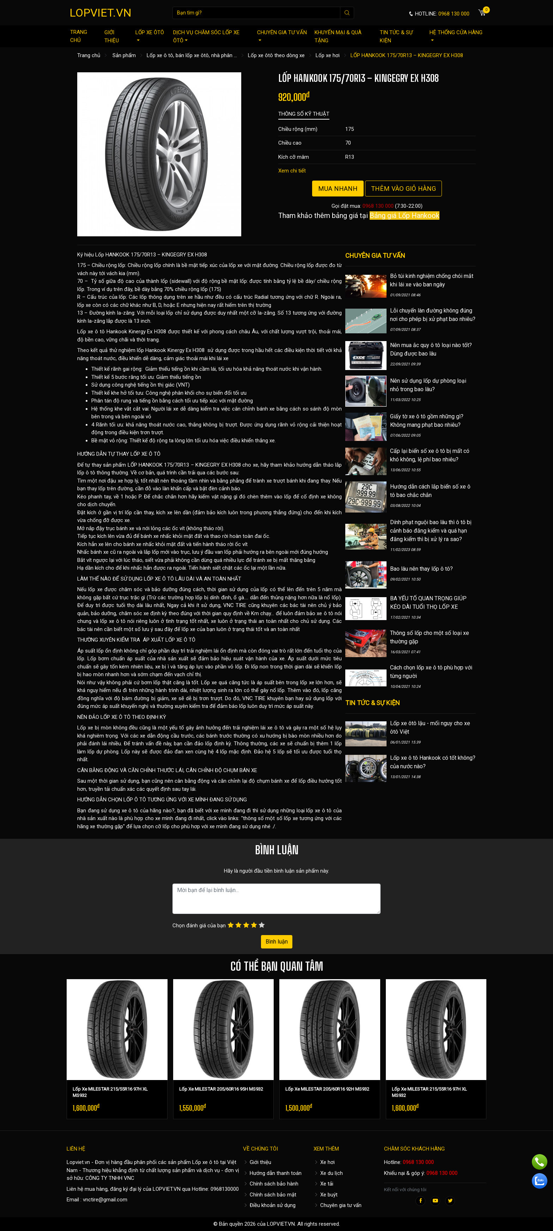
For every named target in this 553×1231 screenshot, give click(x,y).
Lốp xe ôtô (149, 35)
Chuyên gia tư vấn (282, 35)
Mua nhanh (338, 188)
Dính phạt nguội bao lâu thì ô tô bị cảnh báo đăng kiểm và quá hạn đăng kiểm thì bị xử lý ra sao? (431, 530)
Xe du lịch (328, 1173)
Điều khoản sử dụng (269, 1205)
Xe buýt (326, 1194)
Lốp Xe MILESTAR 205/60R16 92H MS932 (327, 1089)
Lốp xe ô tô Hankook (102, 331)
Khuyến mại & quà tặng (338, 36)
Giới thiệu (111, 36)
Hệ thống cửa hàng (456, 35)
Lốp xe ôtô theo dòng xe (276, 55)
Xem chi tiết (292, 171)
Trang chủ (78, 36)
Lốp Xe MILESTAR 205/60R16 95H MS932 (221, 1089)
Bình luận (277, 941)
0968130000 (225, 1189)
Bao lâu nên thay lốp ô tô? (421, 568)
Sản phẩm (124, 55)
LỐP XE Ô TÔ (145, 454)
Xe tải (323, 1184)
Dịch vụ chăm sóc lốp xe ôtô (206, 36)
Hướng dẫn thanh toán (272, 1173)
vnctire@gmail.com (105, 1199)
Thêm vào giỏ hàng (403, 188)
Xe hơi (324, 1162)
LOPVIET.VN (100, 12)
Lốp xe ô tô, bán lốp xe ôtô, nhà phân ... (192, 55)
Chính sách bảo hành (270, 1184)
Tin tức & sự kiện (396, 36)
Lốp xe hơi (328, 55)
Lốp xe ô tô (205, 1162)
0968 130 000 (378, 206)
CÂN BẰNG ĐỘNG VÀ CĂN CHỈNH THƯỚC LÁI (130, 770)
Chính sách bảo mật (269, 1194)
